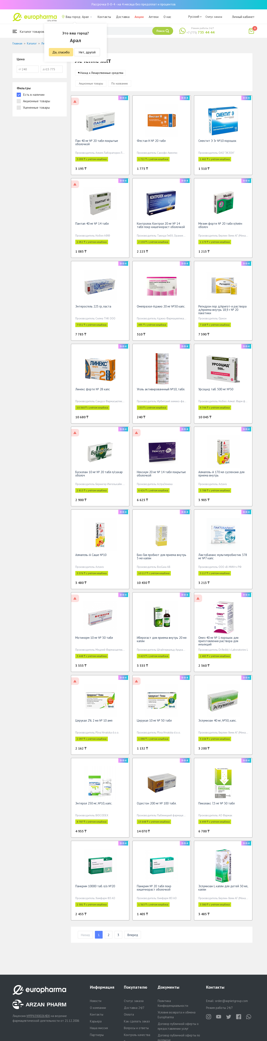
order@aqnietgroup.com (231, 1001)
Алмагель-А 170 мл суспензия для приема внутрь (221, 475)
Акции (139, 17)
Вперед (132, 937)
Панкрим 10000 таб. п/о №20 (95, 888)
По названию (119, 85)
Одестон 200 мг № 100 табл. (156, 805)
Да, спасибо (61, 52)
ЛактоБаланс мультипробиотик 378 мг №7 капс (222, 558)
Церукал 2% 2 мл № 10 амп (93, 723)
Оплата (129, 1014)
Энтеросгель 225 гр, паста (93, 308)
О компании (98, 1008)
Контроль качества (137, 1035)
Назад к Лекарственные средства (101, 75)
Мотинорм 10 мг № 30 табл (94, 640)
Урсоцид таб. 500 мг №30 (215, 391)
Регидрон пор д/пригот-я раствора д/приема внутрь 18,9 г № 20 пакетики (222, 311)
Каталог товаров (28, 31)
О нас (167, 17)
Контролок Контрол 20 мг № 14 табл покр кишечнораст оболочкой (161, 227)
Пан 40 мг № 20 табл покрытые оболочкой (96, 144)
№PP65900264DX (38, 1016)
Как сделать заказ (137, 1021)
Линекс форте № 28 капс (92, 391)
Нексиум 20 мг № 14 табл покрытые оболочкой (161, 475)
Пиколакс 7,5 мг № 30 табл (216, 805)
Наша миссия (99, 1028)
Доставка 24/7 (134, 1008)
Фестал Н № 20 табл (151, 143)
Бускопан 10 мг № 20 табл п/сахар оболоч (99, 475)
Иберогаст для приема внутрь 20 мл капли (161, 641)
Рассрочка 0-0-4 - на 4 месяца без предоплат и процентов (133, 4)
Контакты (104, 17)
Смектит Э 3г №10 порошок (217, 143)
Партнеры (97, 1035)
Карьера (96, 1021)
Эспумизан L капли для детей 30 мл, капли (223, 890)
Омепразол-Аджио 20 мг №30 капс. (161, 308)
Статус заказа (213, 17)
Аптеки (154, 17)
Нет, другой (87, 52)
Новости (95, 1001)
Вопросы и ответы (136, 1028)
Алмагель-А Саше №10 (90, 557)
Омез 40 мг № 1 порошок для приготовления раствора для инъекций (218, 643)
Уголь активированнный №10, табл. (161, 391)
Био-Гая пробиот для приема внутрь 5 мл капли (161, 558)
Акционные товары (91, 85)
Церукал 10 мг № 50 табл (154, 723)
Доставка (123, 17)
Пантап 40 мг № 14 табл (92, 226)
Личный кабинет (243, 17)
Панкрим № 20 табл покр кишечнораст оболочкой (154, 890)
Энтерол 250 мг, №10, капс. (93, 805)
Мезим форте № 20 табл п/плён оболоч (220, 227)
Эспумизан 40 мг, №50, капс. (217, 723)
